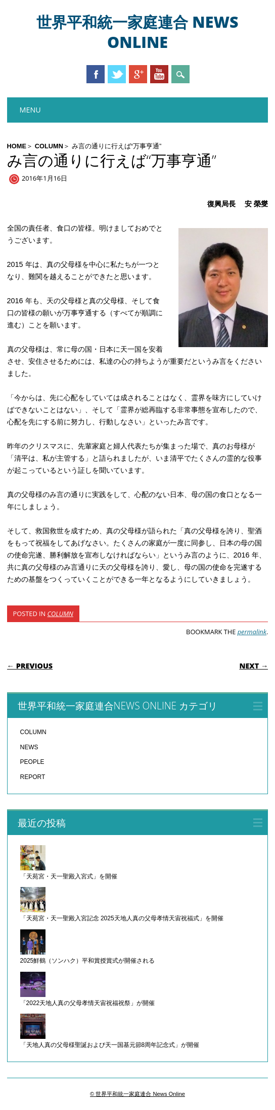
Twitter (117, 74)
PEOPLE (32, 761)
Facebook (95, 74)
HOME (16, 146)
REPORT (32, 777)
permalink (252, 631)
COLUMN (49, 146)
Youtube (159, 74)
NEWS (29, 747)
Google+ (138, 74)
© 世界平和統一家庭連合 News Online (137, 1094)
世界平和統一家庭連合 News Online (137, 32)
